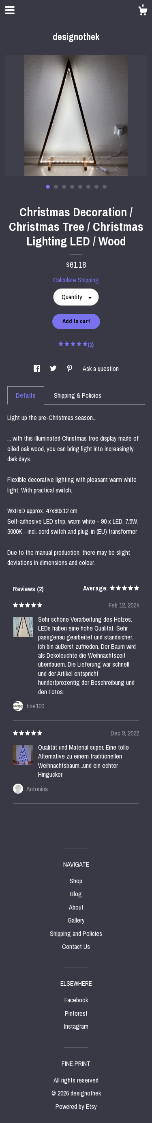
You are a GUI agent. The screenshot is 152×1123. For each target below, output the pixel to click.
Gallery (76, 920)
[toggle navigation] (10, 10)
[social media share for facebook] (38, 368)
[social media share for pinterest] (70, 368)
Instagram (76, 1026)
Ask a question (101, 368)
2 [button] (56, 187)
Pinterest (76, 1013)
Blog (76, 893)
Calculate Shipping (76, 279)
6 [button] (88, 187)
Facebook (76, 999)
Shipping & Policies (77, 395)
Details (26, 395)
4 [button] (72, 187)
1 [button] (48, 187)
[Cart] (142, 12)
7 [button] (96, 187)
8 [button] (105, 187)
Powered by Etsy (76, 1106)
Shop (76, 880)
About (76, 907)
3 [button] (64, 187)
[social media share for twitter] (54, 368)
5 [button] (80, 187)
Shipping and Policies (76, 933)
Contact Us (76, 946)
